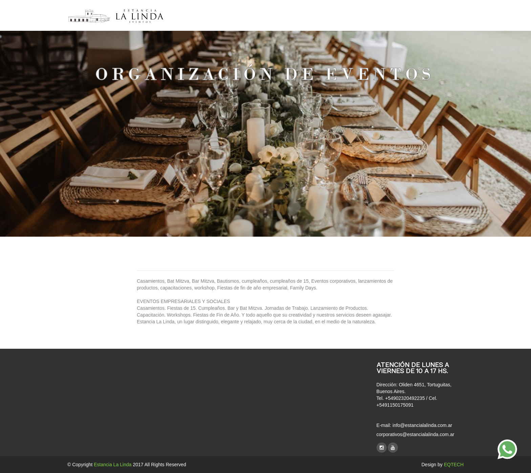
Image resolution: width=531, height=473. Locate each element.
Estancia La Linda (112, 464)
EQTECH (454, 464)
